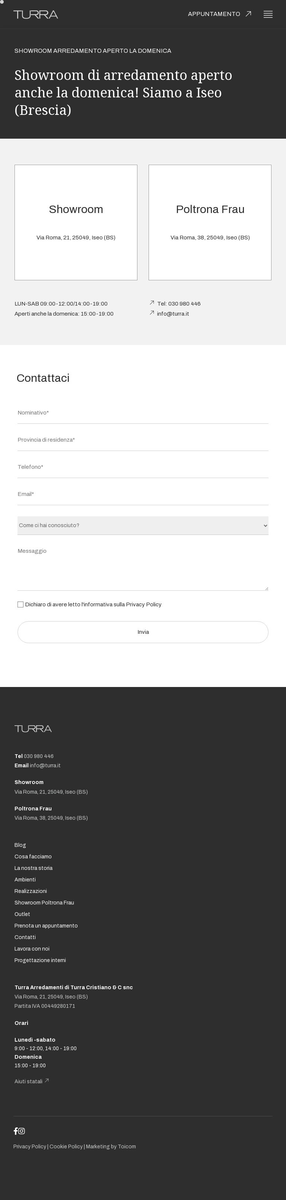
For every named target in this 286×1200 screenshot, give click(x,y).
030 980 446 (39, 756)
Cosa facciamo (33, 856)
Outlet (22, 914)
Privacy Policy (144, 604)
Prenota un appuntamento (46, 926)
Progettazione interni (40, 960)
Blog (20, 845)
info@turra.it (173, 314)
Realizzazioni (31, 891)
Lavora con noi (32, 949)
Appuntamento (214, 14)
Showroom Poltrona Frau (44, 903)
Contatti (25, 937)
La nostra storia (34, 868)
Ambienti (25, 880)
